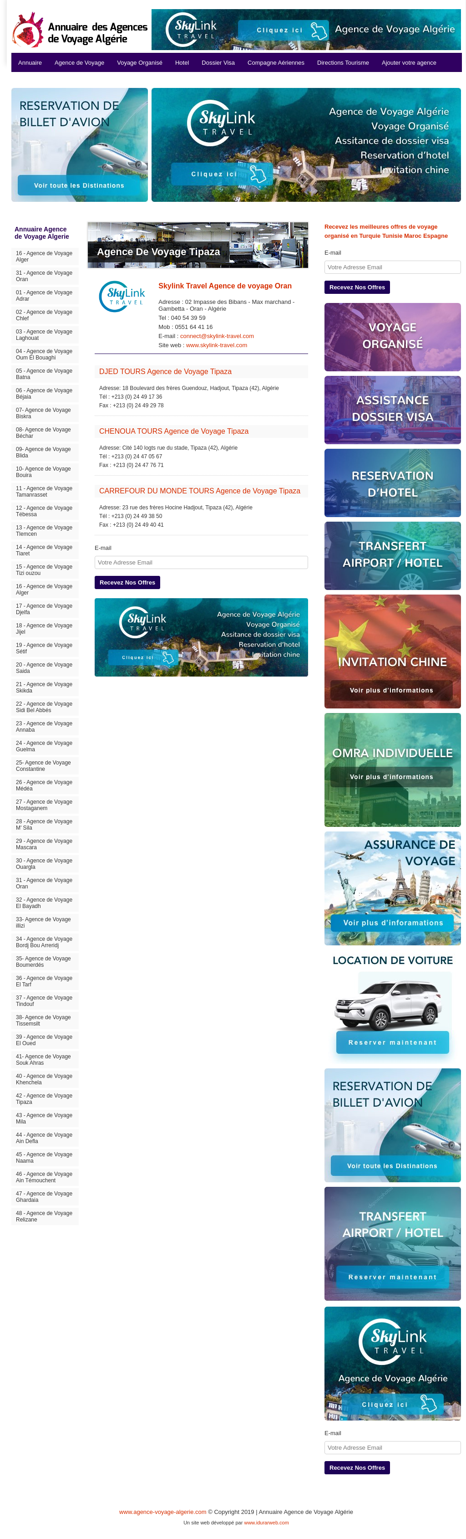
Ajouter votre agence (409, 62)
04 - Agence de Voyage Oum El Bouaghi (44, 354)
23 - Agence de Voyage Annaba (44, 726)
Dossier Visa (218, 62)
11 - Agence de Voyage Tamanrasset (44, 491)
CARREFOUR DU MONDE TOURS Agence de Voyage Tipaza (199, 491)
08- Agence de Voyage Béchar (43, 432)
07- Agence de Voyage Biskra (43, 413)
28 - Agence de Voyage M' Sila (44, 824)
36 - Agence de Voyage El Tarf (44, 981)
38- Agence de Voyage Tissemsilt (43, 1020)
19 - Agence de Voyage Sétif (44, 648)
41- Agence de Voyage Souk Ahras (43, 1059)
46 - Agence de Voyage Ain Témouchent (44, 1177)
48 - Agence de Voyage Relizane (44, 1216)
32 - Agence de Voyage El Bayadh (44, 903)
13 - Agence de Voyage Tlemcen (44, 530)
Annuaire (30, 62)
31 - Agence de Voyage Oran (44, 276)
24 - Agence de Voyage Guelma (44, 746)
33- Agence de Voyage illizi (43, 922)
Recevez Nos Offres (127, 582)
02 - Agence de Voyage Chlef (44, 315)
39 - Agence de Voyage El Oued (44, 1040)
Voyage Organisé (139, 62)
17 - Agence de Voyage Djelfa (44, 609)
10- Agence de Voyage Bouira (43, 472)
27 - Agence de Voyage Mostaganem (44, 805)
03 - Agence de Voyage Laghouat (44, 334)
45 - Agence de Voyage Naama (44, 1157)
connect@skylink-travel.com (217, 336)
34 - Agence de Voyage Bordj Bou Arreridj (44, 942)
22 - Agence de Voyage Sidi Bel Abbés (44, 707)
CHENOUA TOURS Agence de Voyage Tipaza (173, 431)
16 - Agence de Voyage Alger (44, 256)
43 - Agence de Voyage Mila (44, 1118)
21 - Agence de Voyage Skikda (44, 687)
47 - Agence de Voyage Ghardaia (44, 1196)
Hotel (182, 62)
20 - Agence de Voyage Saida (44, 668)
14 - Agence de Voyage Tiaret (44, 550)
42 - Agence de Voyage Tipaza (44, 1099)
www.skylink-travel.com (216, 345)
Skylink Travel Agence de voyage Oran (225, 286)
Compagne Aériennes (276, 62)
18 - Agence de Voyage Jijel (44, 628)
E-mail (103, 547)
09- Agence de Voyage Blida (43, 452)
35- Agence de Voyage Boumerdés (43, 961)
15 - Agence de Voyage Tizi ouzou (44, 570)
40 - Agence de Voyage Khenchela (44, 1079)
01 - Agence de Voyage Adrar (44, 295)
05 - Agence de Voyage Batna (44, 374)
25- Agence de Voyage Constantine (43, 765)
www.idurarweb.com (266, 1522)
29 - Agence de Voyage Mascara (44, 844)
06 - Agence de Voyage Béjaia (44, 393)
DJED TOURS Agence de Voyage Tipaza (165, 371)
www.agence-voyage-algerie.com (162, 1511)
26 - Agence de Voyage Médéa (44, 785)
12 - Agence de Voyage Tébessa (44, 511)
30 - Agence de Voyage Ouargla (44, 863)
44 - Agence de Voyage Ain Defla (44, 1138)
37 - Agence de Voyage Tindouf (44, 1001)
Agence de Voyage (79, 62)
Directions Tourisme (343, 62)
